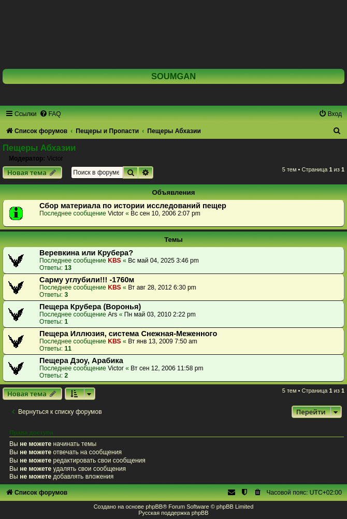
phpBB (154, 506)
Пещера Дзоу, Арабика (81, 360)
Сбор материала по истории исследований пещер (132, 205)
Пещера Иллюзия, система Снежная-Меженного (128, 333)
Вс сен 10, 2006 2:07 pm (165, 213)
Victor (55, 158)
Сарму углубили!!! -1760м (86, 280)
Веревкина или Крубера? (86, 253)
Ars (112, 314)
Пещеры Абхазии (39, 147)
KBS (114, 260)
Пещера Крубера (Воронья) (90, 306)
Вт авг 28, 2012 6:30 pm (162, 287)
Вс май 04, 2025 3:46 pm (163, 260)
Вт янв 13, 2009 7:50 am (162, 341)
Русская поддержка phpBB (173, 513)
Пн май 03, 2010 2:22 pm (160, 314)
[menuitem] (50, 114)
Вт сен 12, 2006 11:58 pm (167, 368)
